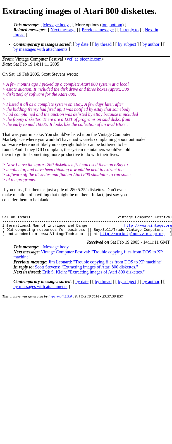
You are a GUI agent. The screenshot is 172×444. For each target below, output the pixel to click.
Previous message (98, 29)
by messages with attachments (40, 49)
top (104, 24)
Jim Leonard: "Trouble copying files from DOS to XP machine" (105, 267)
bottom (115, 24)
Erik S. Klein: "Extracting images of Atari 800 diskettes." (93, 277)
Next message (63, 29)
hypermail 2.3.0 (60, 301)
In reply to (129, 29)
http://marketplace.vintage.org (133, 238)
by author (150, 44)
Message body (56, 24)
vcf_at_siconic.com (84, 59)
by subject (127, 44)
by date (82, 44)
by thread (103, 44)
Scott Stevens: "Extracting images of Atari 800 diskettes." (86, 272)
